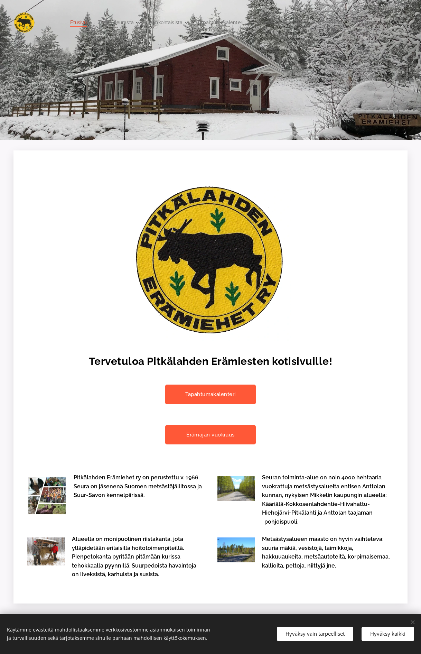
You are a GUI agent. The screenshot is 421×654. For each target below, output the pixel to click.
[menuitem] (95, 22)
